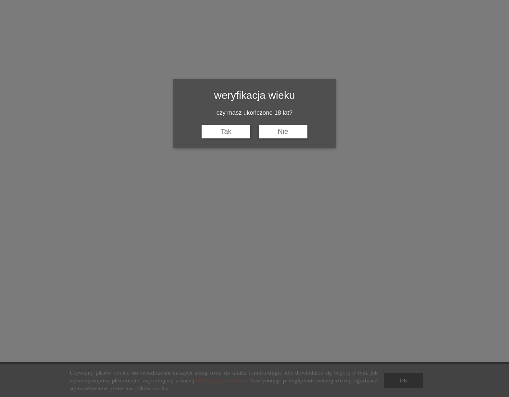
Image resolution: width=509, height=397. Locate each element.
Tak (226, 131)
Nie (283, 131)
